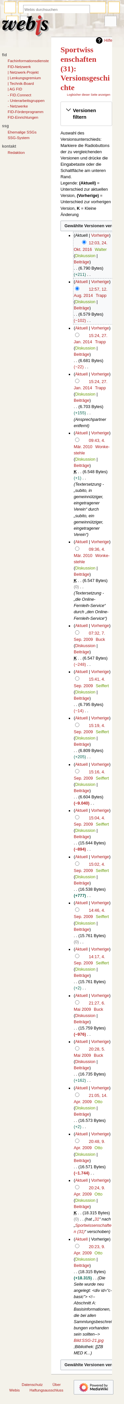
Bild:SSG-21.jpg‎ (88, 1340)
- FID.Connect (19, 95)
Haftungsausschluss (46, 1390)
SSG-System (18, 138)
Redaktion (16, 153)
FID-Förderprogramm (25, 112)
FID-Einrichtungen (23, 117)
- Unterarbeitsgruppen (26, 101)
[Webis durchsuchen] (56, 9)
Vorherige (100, 235)
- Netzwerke (18, 106)
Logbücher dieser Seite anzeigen (88, 94)
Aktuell (81, 281)
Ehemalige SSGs (22, 132)
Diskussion (85, 256)
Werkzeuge (110, 21)
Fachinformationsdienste (28, 61)
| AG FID (15, 89)
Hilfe (103, 40)
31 (97, 1219)
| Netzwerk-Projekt (23, 72)
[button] (86, 113)
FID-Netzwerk (19, 67)
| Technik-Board (21, 83)
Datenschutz (32, 1385)
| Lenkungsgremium (24, 78)
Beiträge (81, 262)
